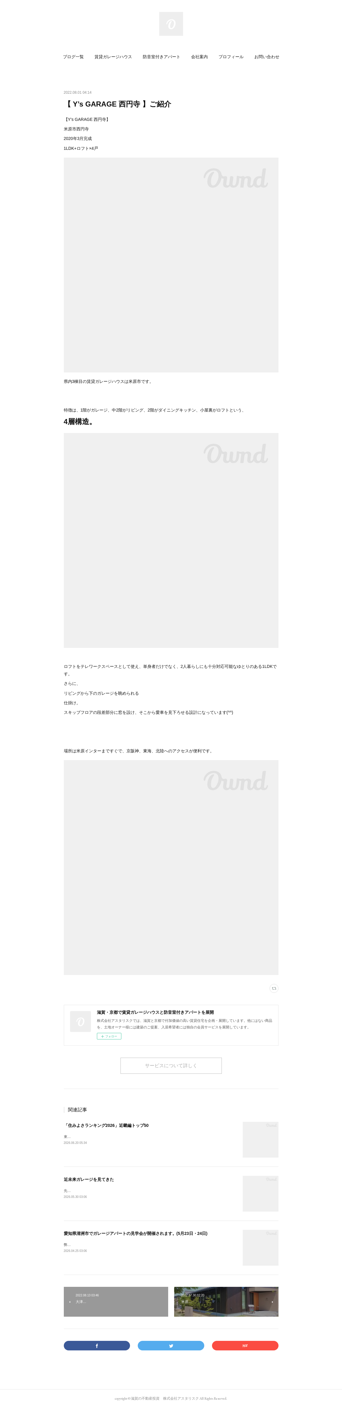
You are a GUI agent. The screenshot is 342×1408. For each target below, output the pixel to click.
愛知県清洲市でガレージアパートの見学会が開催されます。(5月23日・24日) (136, 1233)
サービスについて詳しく (171, 1065)
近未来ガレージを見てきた (89, 1179)
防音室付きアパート (161, 56)
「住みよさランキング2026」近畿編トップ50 (106, 1125)
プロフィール (231, 56)
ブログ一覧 (73, 56)
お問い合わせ (266, 56)
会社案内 (199, 56)
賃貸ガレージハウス (113, 56)
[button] (73, 57)
